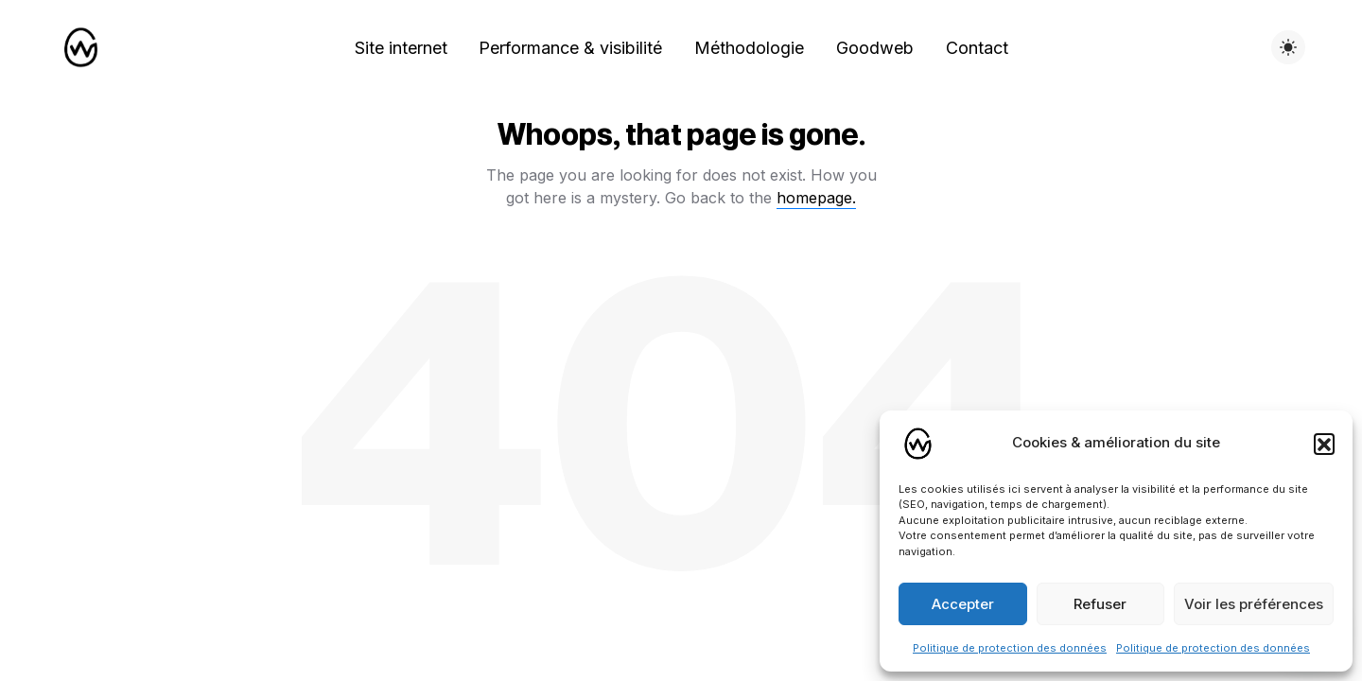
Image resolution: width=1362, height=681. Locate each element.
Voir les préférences (1253, 604)
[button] (1324, 443)
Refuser (1100, 604)
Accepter (963, 604)
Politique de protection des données (1010, 648)
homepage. (816, 197)
